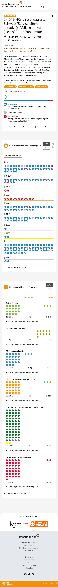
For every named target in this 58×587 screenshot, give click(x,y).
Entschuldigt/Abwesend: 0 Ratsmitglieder (23, 321)
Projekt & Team (29, 560)
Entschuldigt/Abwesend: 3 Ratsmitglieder (23, 400)
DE (42, 7)
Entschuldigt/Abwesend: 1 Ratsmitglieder (23, 372)
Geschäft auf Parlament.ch (14, 91)
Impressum (29, 551)
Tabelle (46, 147)
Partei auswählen (13, 155)
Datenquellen (29, 545)
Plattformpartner (29, 565)
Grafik (46, 144)
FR (45, 7)
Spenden (29, 568)
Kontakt (29, 562)
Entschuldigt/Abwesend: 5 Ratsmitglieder (23, 450)
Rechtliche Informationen (29, 548)
